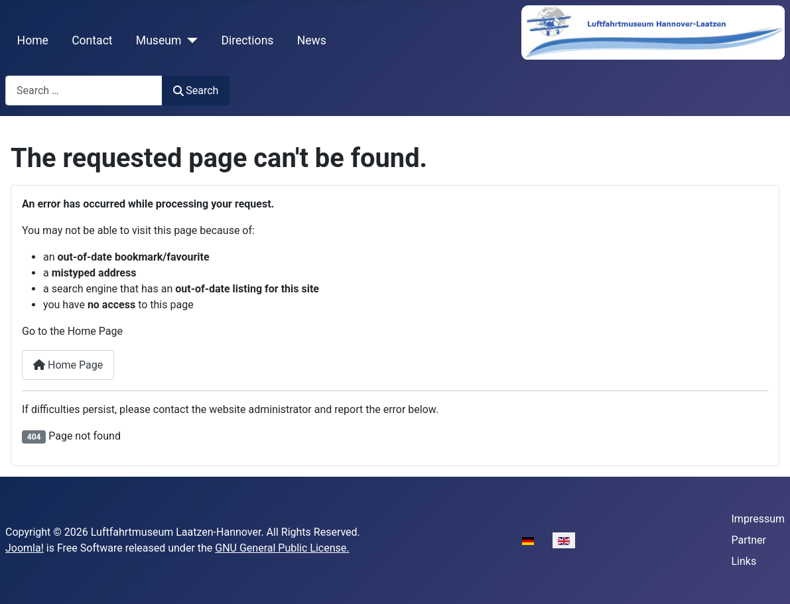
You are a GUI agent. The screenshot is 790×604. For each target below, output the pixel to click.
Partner (749, 540)
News (311, 40)
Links (744, 561)
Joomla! (24, 548)
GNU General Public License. (282, 548)
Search (195, 90)
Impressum (758, 519)
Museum (159, 40)
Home (32, 40)
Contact (92, 40)
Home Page (68, 365)
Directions (247, 40)
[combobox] (84, 90)
